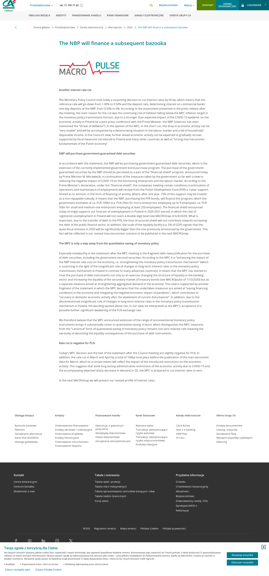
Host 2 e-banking (185, 429)
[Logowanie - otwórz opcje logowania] (254, 5)
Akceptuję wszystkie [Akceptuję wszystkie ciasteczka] (242, 555)
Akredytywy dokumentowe (110, 433)
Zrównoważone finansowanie (71, 425)
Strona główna (42, 27)
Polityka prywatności (174, 528)
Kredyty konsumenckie (229, 425)
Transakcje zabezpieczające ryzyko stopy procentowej (151, 438)
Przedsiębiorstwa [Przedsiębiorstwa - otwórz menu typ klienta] (40, 5)
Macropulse (115, 27)
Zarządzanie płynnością (28, 433)
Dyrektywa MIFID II (186, 505)
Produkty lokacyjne (146, 444)
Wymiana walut (144, 425)
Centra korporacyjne (25, 481)
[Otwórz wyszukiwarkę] (151, 5)
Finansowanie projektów (69, 433)
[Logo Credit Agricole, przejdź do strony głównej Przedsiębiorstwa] (13, 10)
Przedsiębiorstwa (65, 27)
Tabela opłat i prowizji (107, 481)
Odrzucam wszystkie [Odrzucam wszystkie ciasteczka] (242, 562)
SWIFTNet (181, 433)
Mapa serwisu (128, 528)
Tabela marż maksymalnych (111, 486)
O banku (181, 481)
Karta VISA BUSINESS (27, 437)
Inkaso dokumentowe (107, 437)
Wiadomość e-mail (24, 491)
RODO (86, 528)
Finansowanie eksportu (68, 445)
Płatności (20, 429)
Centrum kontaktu (24, 486)
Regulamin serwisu (105, 528)
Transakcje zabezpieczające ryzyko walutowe (151, 431)
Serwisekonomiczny (227, 5)
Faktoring (221, 441)
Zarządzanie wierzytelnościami (113, 441)
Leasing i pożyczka (226, 429)
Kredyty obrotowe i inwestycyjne (73, 429)
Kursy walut (101, 501)
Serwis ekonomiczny (92, 27)
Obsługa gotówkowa (26, 441)
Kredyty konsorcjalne (67, 437)
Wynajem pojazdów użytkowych (234, 437)
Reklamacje (182, 510)
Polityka (149, 528)
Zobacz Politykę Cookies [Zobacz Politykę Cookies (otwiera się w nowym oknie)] (48, 569)
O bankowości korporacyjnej (192, 486)
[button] (263, 547)
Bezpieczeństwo (168, 5)
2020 (130, 27)
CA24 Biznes (183, 425)
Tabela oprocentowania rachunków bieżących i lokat (125, 491)
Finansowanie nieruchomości (72, 441)
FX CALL (180, 437)
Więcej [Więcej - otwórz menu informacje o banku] (188, 5)
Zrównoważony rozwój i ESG (192, 501)
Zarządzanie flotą (226, 433)
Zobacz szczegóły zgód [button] (17, 569)
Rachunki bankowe (25, 425)
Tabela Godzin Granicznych (110, 496)
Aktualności (182, 491)
